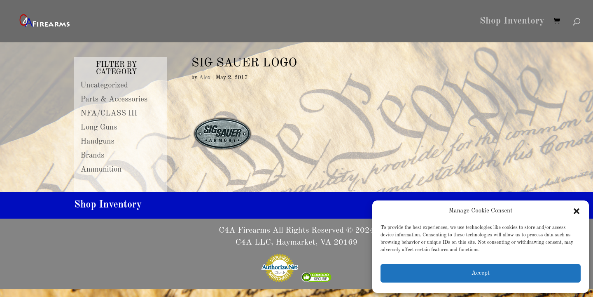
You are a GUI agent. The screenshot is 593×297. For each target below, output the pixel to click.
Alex (204, 77)
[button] (576, 211)
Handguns (97, 141)
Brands (93, 155)
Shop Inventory (512, 22)
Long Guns (99, 127)
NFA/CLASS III (109, 113)
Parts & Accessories (114, 99)
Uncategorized (104, 85)
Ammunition (101, 169)
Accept (481, 273)
